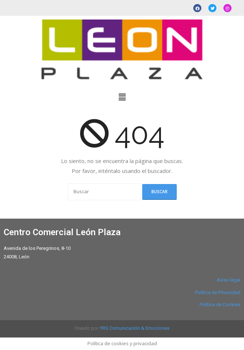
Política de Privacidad (217, 292)
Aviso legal (228, 280)
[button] (122, 97)
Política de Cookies (220, 304)
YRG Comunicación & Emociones (134, 328)
